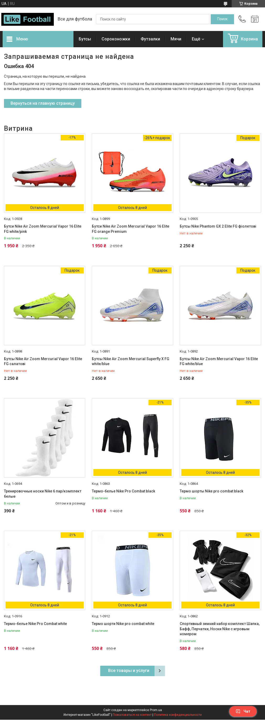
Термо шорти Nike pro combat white (123, 624)
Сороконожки (116, 38)
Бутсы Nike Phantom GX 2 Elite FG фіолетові (218, 226)
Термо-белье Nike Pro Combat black (123, 491)
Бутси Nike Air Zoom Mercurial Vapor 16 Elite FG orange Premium (130, 229)
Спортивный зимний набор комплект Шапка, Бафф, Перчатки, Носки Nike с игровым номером (219, 629)
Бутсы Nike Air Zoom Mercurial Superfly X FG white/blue (130, 361)
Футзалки (150, 38)
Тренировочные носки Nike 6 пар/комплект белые (42, 493)
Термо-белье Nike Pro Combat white (35, 624)
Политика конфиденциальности (178, 715)
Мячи (176, 38)
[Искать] (222, 19)
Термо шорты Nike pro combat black (211, 491)
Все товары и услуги (128, 670)
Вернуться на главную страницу (42, 103)
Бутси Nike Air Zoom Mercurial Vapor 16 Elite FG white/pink (42, 229)
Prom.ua (156, 710)
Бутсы (85, 38)
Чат (243, 711)
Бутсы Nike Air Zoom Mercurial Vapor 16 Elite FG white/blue (219, 361)
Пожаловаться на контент (132, 715)
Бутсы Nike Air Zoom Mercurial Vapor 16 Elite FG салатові (43, 361)
